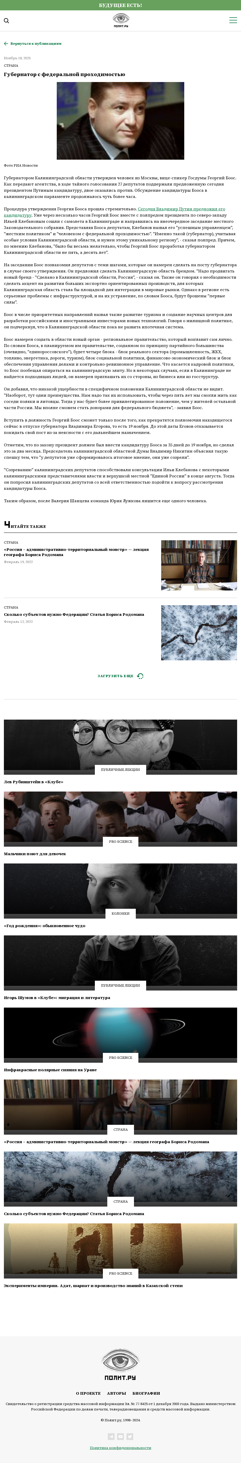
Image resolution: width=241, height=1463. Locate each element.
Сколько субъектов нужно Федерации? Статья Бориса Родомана (74, 614)
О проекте (88, 1393)
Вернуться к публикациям (35, 43)
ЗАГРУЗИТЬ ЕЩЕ (116, 675)
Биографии (146, 1393)
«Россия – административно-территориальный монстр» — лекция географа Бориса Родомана (76, 552)
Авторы (116, 1393)
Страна (11, 65)
